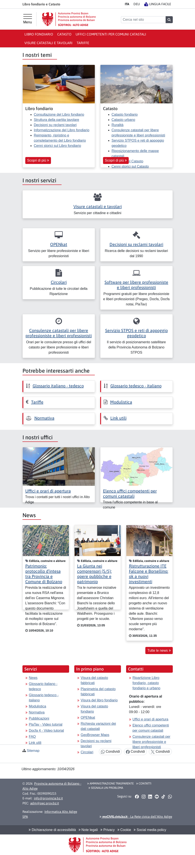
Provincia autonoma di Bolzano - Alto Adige (51, 786)
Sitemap (33, 750)
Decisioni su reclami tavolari (55, 125)
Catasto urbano (123, 120)
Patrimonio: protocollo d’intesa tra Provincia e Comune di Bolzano (43, 573)
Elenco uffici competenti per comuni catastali (130, 493)
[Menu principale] (27, 19)
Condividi (110, 752)
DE (136, 4)
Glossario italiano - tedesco (58, 385)
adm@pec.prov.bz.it (44, 803)
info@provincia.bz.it (48, 798)
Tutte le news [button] (159, 650)
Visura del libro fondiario (99, 700)
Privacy (107, 830)
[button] (137, 797)
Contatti (143, 783)
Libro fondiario (38, 34)
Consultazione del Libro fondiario (59, 114)
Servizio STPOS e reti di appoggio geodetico (136, 333)
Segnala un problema (106, 787)
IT (127, 4)
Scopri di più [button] (38, 160)
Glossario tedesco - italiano (136, 385)
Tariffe (83, 43)
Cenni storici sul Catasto (130, 166)
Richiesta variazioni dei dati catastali (98, 726)
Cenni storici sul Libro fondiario (57, 146)
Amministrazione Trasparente (110, 783)
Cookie (124, 830)
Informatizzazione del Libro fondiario (61, 130)
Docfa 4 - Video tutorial (46, 730)
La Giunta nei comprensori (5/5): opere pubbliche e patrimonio (94, 573)
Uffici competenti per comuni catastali (111, 34)
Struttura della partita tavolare (56, 120)
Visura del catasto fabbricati (94, 680)
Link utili (118, 417)
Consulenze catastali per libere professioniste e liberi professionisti (58, 333)
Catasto (64, 34)
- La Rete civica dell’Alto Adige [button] (136, 816)
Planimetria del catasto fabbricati (98, 691)
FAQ (32, 736)
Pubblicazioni (39, 718)
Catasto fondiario (125, 114)
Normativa (44, 417)
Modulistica (121, 401)
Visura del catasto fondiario (94, 708)
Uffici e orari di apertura (48, 490)
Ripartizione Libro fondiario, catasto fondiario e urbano (146, 683)
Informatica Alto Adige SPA (49, 814)
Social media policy (150, 830)
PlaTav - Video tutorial (45, 724)
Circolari (59, 282)
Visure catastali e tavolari (48, 43)
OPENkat (58, 244)
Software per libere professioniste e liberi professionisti (136, 285)
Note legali (88, 830)
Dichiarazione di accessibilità (52, 830)
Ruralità (118, 125)
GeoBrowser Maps (95, 735)
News (33, 678)
